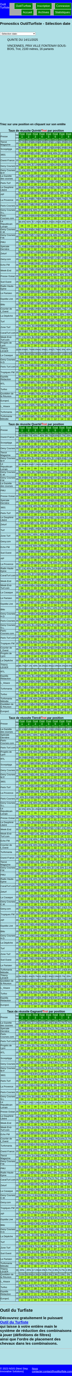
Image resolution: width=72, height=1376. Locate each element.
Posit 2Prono (28, 136)
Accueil (27, 12)
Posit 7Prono (62, 136)
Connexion (63, 5)
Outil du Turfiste (14, 1322)
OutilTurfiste (23, 5)
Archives (43, 12)
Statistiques (62, 12)
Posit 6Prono (55, 136)
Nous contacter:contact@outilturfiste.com (52, 1370)
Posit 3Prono (35, 136)
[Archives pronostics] (18, 33)
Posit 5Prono (48, 136)
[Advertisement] (33, 86)
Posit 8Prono (68, 136)
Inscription (43, 5)
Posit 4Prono (42, 136)
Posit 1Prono (22, 136)
